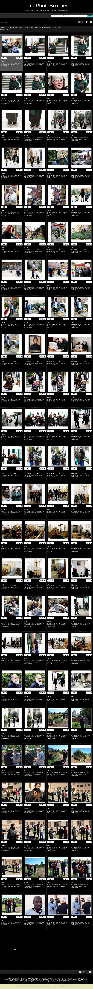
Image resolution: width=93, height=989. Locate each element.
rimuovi (68, 986)
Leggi (56, 986)
